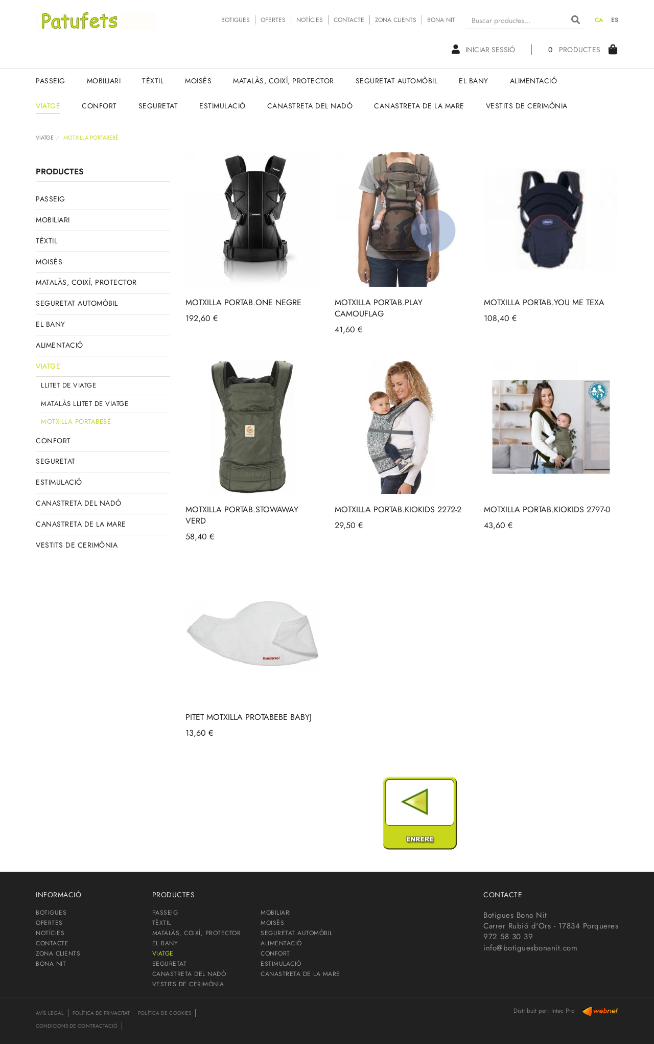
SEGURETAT (56, 461)
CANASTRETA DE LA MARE (81, 524)
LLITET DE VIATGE (68, 385)
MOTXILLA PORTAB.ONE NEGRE (243, 302)
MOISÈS (49, 262)
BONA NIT (441, 20)
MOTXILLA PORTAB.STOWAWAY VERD (241, 515)
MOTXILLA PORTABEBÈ (76, 421)
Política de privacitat (101, 1013)
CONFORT (53, 441)
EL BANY (50, 324)
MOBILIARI (53, 220)
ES (615, 20)
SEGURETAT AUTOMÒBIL (77, 303)
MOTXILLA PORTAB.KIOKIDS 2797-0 (547, 509)
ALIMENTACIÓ (59, 345)
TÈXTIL (46, 241)
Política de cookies (164, 1013)
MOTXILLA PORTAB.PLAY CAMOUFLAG (379, 308)
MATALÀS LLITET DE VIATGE (84, 403)
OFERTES (273, 20)
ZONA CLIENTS (395, 20)
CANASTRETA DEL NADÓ (79, 503)
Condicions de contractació (77, 1026)
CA (599, 20)
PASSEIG (50, 199)
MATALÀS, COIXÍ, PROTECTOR (86, 282)
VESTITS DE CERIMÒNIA (77, 545)
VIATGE (45, 137)
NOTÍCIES (309, 20)
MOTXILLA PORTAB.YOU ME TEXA (544, 302)
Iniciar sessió (483, 49)
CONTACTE (349, 20)
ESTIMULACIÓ (59, 482)
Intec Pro (563, 1010)
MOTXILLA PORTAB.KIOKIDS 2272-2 (398, 509)
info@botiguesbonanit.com (530, 948)
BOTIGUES (235, 20)
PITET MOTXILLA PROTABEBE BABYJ (248, 717)
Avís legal (50, 1013)
